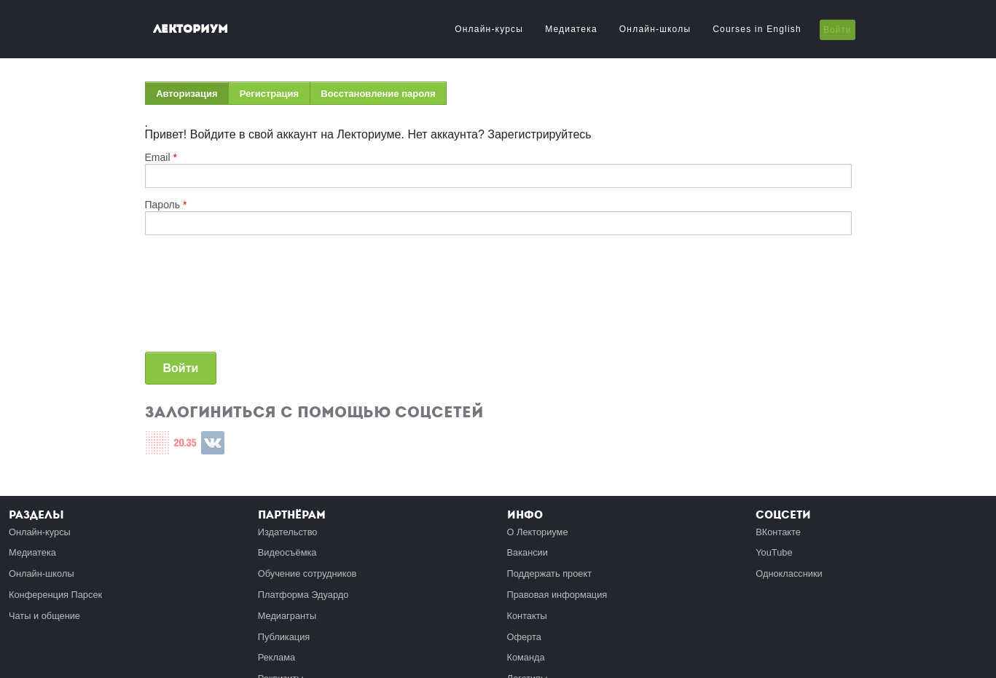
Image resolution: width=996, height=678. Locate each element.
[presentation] (204, 299)
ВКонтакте (778, 532)
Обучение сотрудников (307, 573)
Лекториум (190, 29)
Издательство (288, 532)
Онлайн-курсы (489, 29)
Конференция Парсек (55, 594)
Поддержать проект (549, 573)
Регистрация (269, 93)
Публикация (284, 636)
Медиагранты (287, 615)
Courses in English (757, 29)
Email (161, 157)
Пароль (166, 205)
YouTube (774, 552)
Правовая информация (557, 594)
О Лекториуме (537, 532)
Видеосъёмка (287, 552)
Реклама (276, 657)
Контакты (527, 615)
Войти (837, 30)
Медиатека (571, 29)
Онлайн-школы (655, 29)
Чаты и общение (44, 615)
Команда (526, 657)
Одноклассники (789, 573)
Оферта (524, 636)
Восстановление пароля (378, 93)
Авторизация (192, 96)
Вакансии (527, 552)
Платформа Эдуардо (303, 594)
